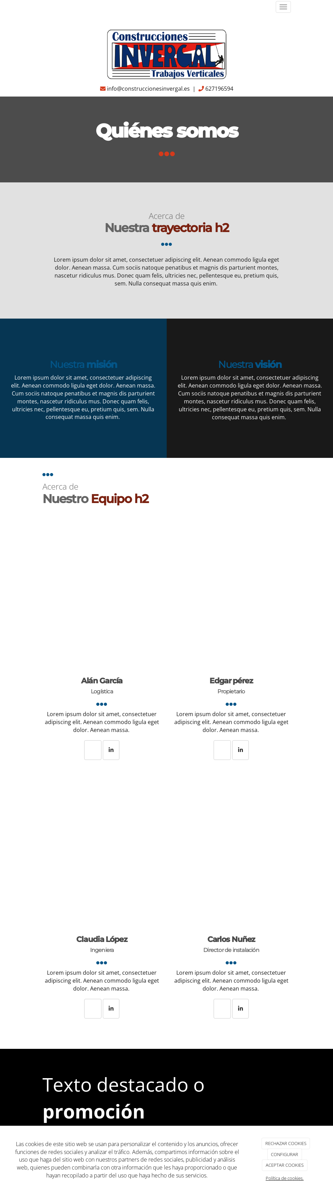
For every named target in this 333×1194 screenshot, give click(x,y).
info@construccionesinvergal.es (148, 88)
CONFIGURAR (284, 1154)
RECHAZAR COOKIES (285, 1143)
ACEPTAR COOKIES (285, 1165)
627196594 (219, 88)
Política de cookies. (285, 1178)
